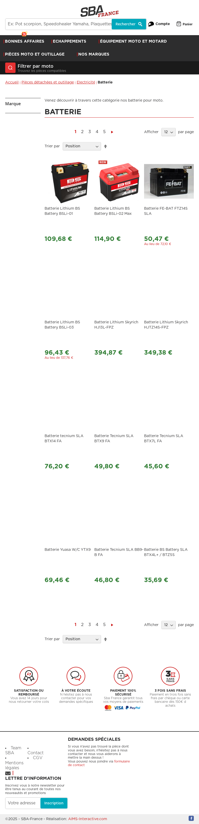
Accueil (12, 82)
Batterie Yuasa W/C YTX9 (68, 550)
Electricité (86, 82)
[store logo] (99, 11)
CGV (37, 758)
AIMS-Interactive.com (87, 819)
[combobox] (76, 24)
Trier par (52, 146)
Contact (35, 753)
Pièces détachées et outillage (48, 82)
